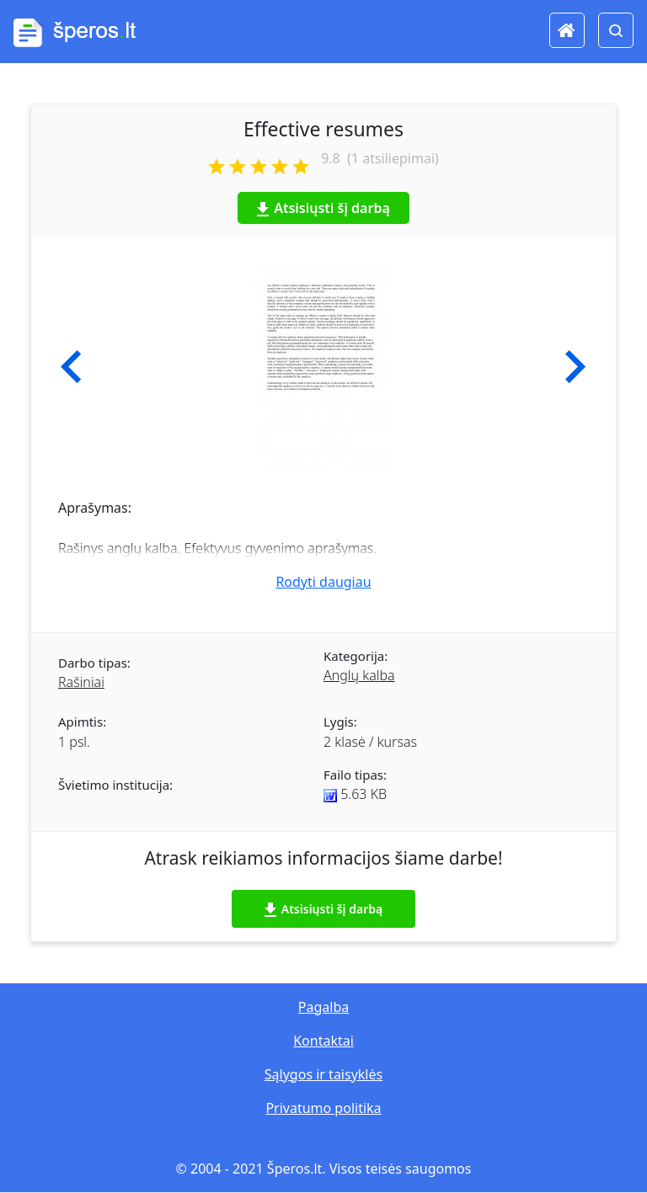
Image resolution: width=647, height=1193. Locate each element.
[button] (71, 367)
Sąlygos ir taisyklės (323, 1074)
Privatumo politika (323, 1108)
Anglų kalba (359, 675)
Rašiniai (81, 682)
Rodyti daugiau (323, 582)
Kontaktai (323, 1040)
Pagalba (323, 1007)
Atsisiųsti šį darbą (323, 208)
